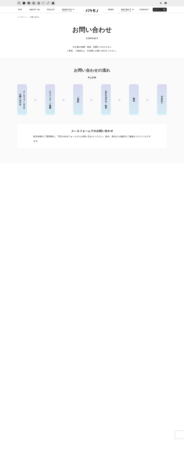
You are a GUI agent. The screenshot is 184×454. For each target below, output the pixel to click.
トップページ (21, 17)
